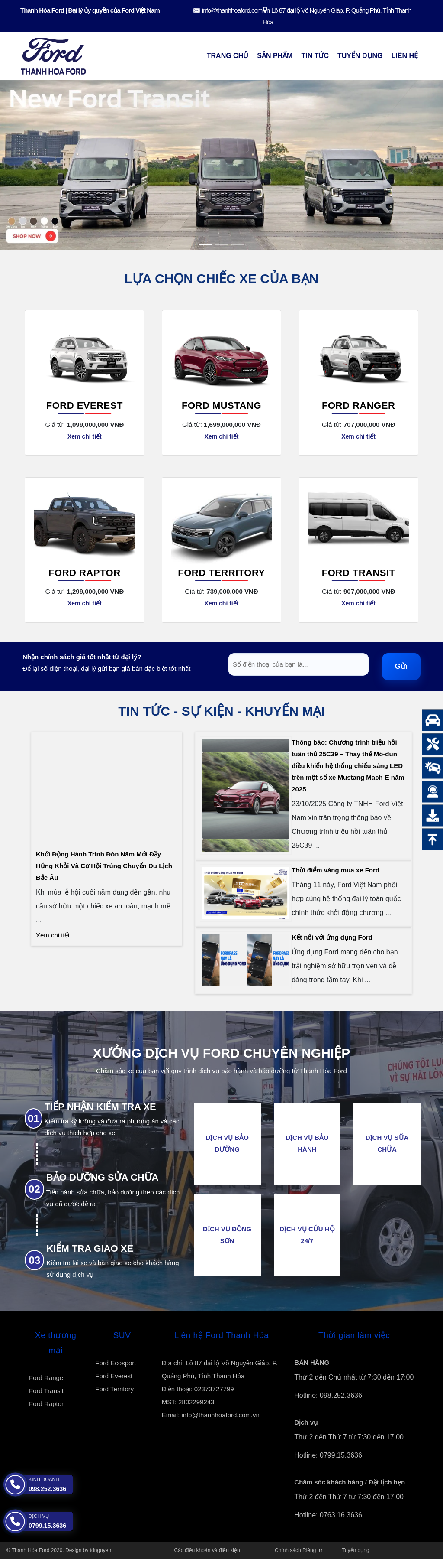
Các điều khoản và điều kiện (207, 1550)
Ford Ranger (358, 405)
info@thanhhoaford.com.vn (236, 10)
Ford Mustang (221, 405)
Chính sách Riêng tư (298, 1550)
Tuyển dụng (360, 55)
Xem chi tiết (84, 436)
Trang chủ (227, 55)
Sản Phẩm (274, 55)
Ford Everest (84, 405)
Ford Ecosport (115, 1363)
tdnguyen (100, 1550)
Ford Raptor (84, 572)
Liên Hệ (405, 55)
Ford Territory (221, 572)
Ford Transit (358, 572)
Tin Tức (315, 55)
